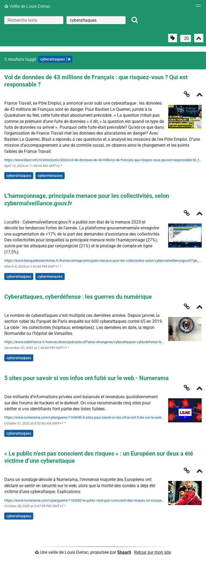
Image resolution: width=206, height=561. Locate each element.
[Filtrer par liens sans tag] (172, 38)
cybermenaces (50, 175)
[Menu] (197, 7)
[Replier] (199, 95)
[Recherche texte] (33, 20)
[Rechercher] (135, 20)
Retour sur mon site (152, 552)
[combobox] (96, 20)
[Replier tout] (198, 38)
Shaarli (124, 552)
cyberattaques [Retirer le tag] (55, 59)
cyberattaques (18, 175)
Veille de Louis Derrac (27, 6)
